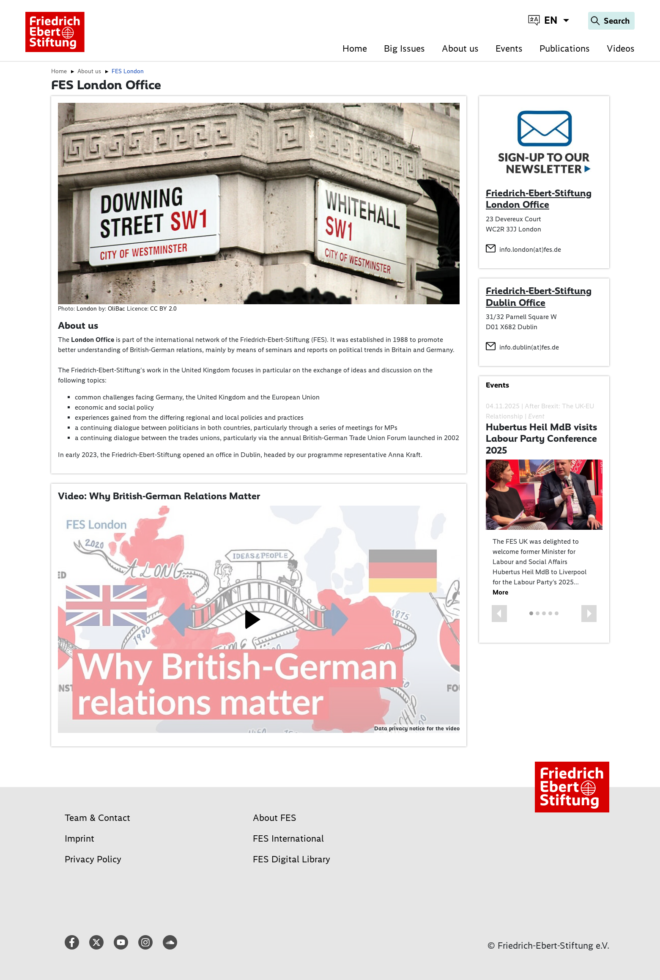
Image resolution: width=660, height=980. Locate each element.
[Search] (611, 21)
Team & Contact (97, 817)
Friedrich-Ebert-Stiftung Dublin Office (539, 296)
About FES (274, 817)
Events (509, 48)
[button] (499, 613)
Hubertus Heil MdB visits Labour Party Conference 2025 (541, 438)
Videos (621, 48)
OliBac (116, 308)
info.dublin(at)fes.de (529, 347)
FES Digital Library (291, 859)
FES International (288, 838)
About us (460, 48)
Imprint (79, 838)
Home (354, 48)
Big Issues (404, 48)
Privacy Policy (93, 859)
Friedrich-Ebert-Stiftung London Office (539, 199)
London (87, 308)
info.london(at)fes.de (530, 249)
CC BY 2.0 (163, 308)
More (500, 592)
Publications (565, 48)
